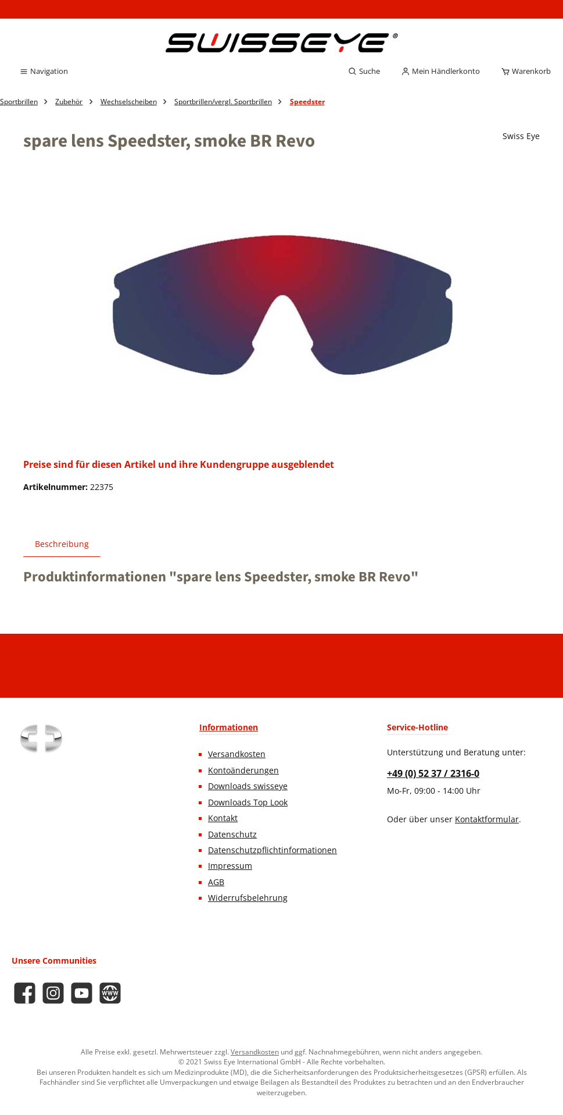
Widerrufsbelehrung (248, 898)
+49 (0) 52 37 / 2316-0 (433, 773)
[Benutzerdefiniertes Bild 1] (41, 738)
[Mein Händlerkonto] (440, 71)
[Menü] (44, 71)
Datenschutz (232, 834)
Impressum (230, 866)
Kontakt (223, 818)
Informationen (228, 727)
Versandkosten (237, 754)
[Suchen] (364, 71)
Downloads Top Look (248, 802)
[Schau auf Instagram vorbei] (53, 993)
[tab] (62, 544)
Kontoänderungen (243, 770)
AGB (216, 882)
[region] (281, 308)
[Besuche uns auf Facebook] (25, 993)
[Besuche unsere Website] (110, 993)
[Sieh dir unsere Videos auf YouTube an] (82, 993)
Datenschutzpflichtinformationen (272, 850)
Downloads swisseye (248, 786)
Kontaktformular (487, 819)
